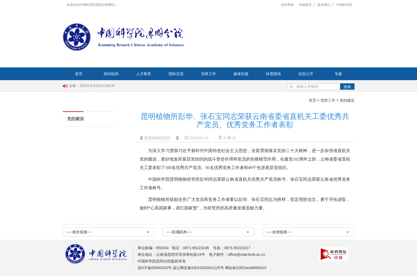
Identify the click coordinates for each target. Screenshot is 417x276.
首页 (78, 74)
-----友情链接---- (307, 232)
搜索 (347, 87)
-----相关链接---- (107, 232)
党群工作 (208, 74)
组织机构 (111, 74)
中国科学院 (344, 5)
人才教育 (143, 74)
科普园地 (273, 74)
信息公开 (305, 74)
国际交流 (176, 74)
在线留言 (305, 5)
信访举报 (287, 5)
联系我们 (324, 5)
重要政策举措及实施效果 (97, 86)
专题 (338, 74)
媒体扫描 (240, 74)
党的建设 (347, 100)
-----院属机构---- (207, 232)
